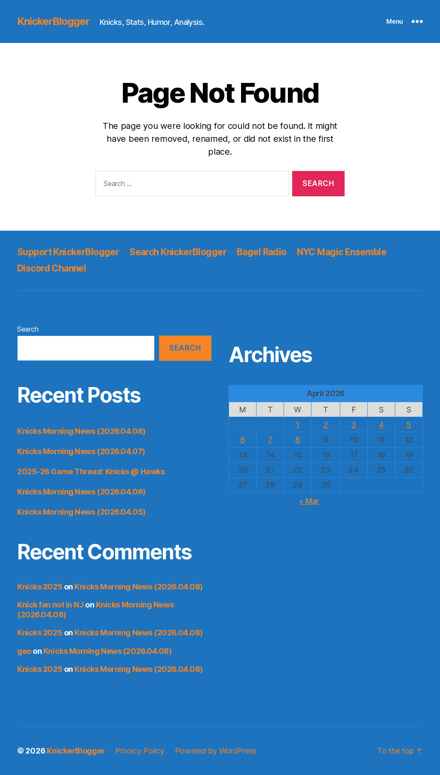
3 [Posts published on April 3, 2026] (353, 424)
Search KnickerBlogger (177, 252)
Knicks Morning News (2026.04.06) (81, 491)
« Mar (309, 501)
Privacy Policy (139, 750)
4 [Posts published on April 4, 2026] (381, 424)
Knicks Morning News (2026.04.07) (81, 451)
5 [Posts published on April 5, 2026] (408, 424)
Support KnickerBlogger (68, 252)
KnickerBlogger (53, 21)
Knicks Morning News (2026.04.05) (81, 511)
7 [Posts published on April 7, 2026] (270, 439)
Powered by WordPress (216, 750)
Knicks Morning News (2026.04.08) (81, 431)
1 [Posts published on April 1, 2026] (297, 424)
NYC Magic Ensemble (342, 252)
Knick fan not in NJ (50, 604)
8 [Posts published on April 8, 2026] (297, 439)
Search (27, 329)
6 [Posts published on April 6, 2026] (242, 439)
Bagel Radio (262, 252)
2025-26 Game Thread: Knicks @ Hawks (91, 471)
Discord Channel (51, 268)
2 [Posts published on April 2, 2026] (326, 424)
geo (24, 651)
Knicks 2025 (39, 586)
